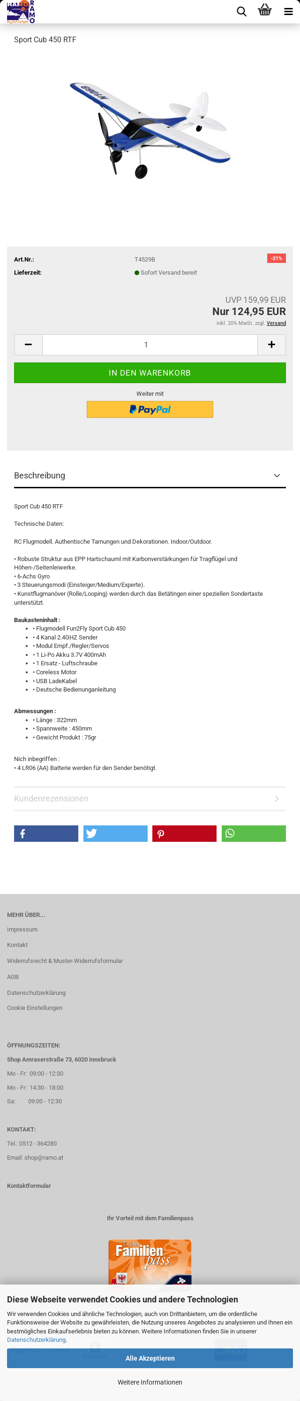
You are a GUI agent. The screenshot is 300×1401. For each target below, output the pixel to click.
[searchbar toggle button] (241, 11)
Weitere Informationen (150, 1382)
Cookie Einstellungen (34, 1007)
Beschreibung (39, 475)
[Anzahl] (150, 344)
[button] (28, 344)
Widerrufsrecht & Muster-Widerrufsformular (65, 960)
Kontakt (17, 944)
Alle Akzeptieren (150, 1358)
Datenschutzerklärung (36, 1339)
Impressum (22, 929)
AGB (13, 976)
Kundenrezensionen (51, 798)
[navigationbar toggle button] (288, 11)
